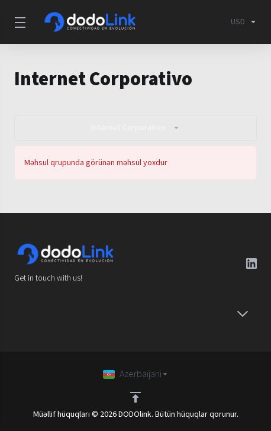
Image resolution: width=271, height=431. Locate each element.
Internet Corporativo (135, 128)
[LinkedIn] (251, 263)
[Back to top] (135, 397)
